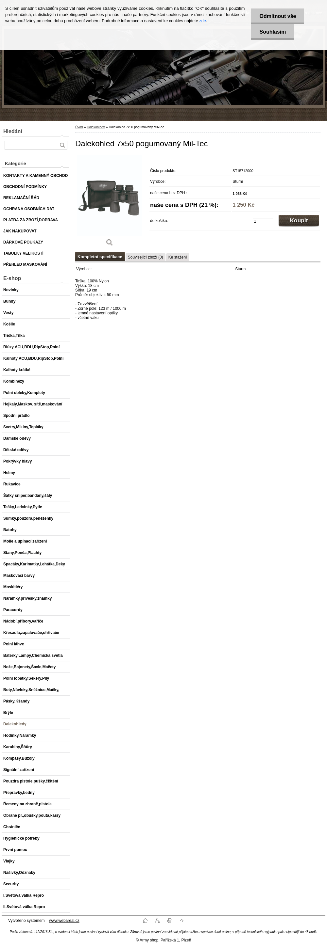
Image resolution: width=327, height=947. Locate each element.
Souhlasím (272, 32)
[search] (62, 145)
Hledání (12, 131)
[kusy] (263, 221)
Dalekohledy (96, 127)
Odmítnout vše (277, 16)
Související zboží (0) (145, 257)
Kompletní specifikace (99, 256)
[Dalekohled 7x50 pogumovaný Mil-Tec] (110, 203)
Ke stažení (177, 257)
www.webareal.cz (64, 920)
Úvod (79, 127)
